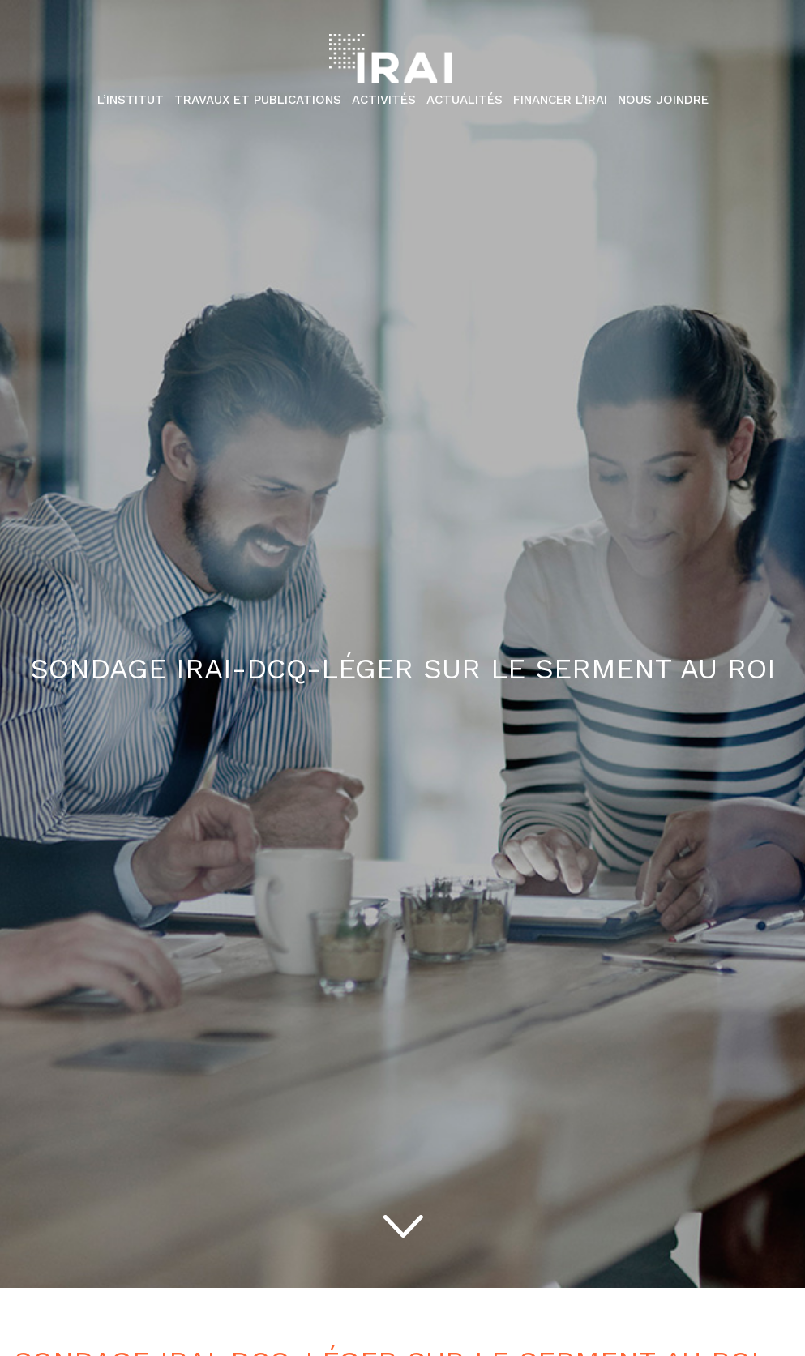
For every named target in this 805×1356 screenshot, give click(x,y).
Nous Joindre (663, 99)
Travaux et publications (257, 99)
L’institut (130, 99)
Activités (384, 99)
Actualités (464, 99)
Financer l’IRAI (560, 99)
